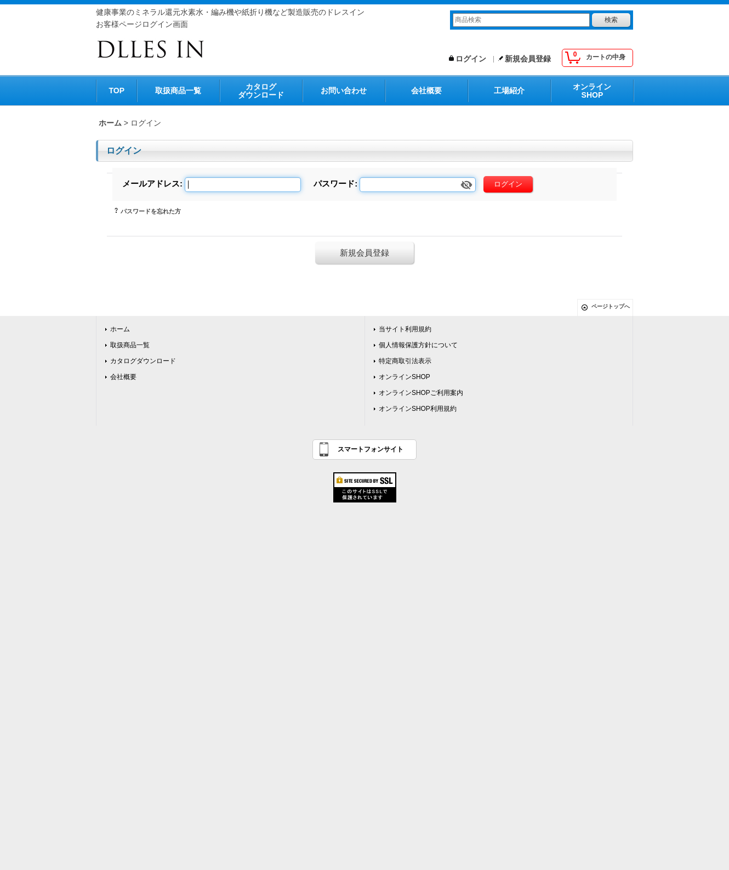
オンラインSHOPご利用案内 (421, 393)
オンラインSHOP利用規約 (418, 409)
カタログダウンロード (261, 90)
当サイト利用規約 (405, 329)
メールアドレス (151, 183)
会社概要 (426, 90)
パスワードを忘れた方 (151, 211)
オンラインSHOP (592, 90)
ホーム (120, 329)
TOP (117, 90)
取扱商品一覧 (178, 90)
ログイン (470, 58)
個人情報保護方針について (418, 345)
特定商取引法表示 (405, 361)
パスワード (334, 183)
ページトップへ (610, 306)
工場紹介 (509, 90)
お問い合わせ (344, 90)
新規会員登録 (528, 58)
